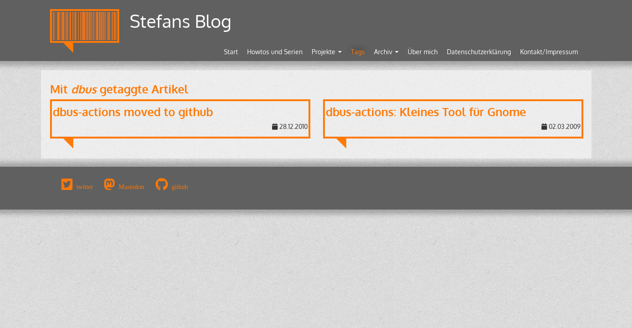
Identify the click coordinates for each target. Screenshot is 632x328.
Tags (358, 52)
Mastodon (131, 187)
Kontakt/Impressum (549, 52)
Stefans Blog (181, 21)
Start (231, 52)
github (180, 187)
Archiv (386, 52)
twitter (84, 187)
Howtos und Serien (275, 52)
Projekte (327, 52)
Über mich (423, 52)
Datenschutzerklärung (479, 52)
